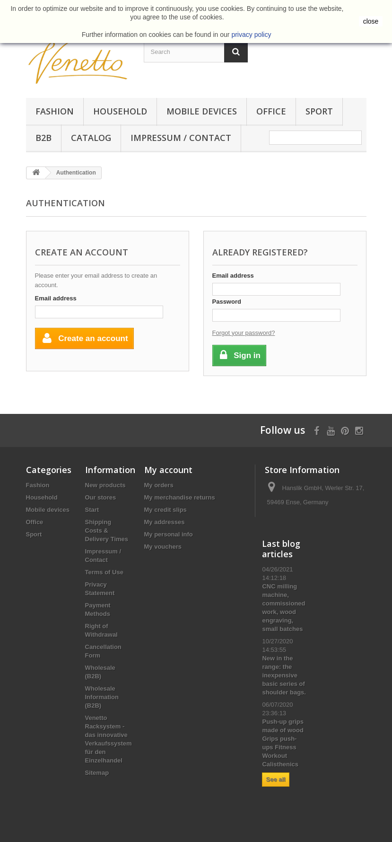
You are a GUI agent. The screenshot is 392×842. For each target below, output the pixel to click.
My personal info (168, 534)
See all (275, 779)
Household (120, 111)
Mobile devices (201, 111)
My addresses (164, 522)
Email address (56, 298)
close (371, 21)
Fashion (54, 111)
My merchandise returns (179, 497)
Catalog (91, 137)
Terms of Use (104, 572)
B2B (43, 137)
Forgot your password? (243, 332)
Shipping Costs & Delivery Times (107, 530)
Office (271, 111)
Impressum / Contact (181, 137)
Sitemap (97, 772)
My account (168, 469)
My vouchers (163, 546)
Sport (319, 111)
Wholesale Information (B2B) (102, 697)
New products (105, 485)
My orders (159, 485)
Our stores (100, 497)
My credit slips (165, 509)
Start (92, 509)
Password (226, 301)
